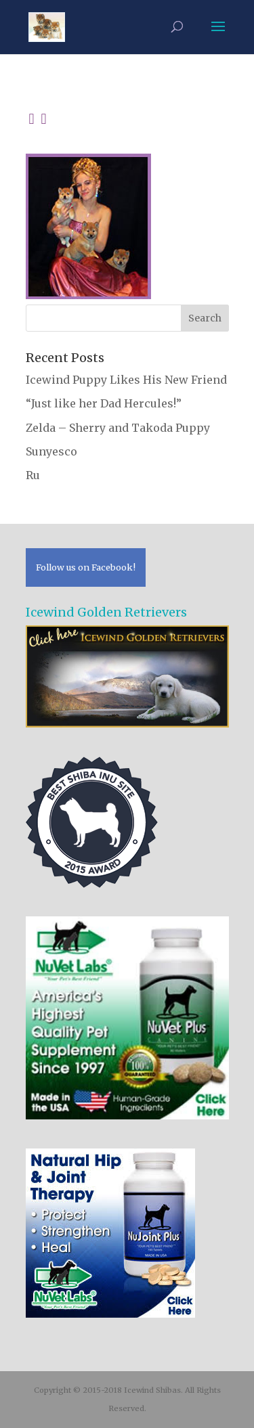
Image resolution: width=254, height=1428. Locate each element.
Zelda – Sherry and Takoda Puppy (118, 427)
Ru (33, 475)
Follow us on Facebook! (85, 567)
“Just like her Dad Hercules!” (104, 403)
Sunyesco (51, 451)
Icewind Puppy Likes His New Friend (126, 379)
